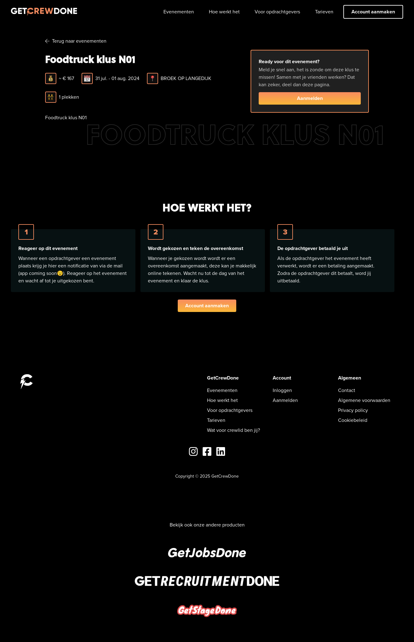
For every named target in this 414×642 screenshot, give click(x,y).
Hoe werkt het (224, 11)
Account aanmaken (373, 11)
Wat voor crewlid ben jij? (233, 430)
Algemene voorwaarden (364, 400)
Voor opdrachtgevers (277, 11)
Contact (346, 390)
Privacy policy (353, 410)
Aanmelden (310, 98)
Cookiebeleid (352, 420)
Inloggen (282, 390)
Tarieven (324, 11)
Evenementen (178, 11)
